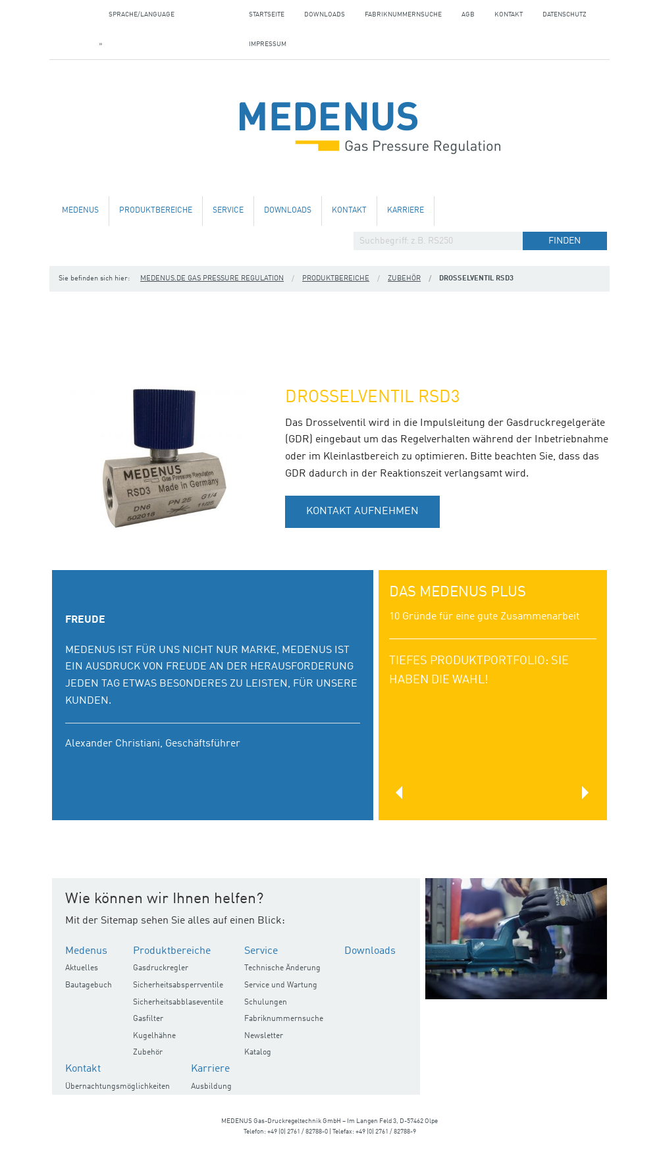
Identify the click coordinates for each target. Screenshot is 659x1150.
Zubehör (404, 278)
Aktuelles (81, 968)
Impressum (267, 44)
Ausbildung (211, 1087)
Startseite (266, 14)
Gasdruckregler (160, 968)
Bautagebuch (88, 985)
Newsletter (263, 1036)
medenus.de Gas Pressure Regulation (212, 278)
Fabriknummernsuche (403, 14)
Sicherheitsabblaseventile (178, 1002)
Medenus (80, 211)
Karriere (405, 211)
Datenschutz (564, 14)
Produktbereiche (155, 211)
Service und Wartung (280, 985)
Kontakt (508, 14)
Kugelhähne (154, 1036)
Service (228, 211)
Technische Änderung (282, 968)
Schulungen (265, 1002)
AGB (468, 14)
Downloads (324, 14)
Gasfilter (148, 1019)
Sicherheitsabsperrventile (178, 985)
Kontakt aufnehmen (362, 511)
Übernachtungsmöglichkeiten (117, 1087)
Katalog (257, 1053)
